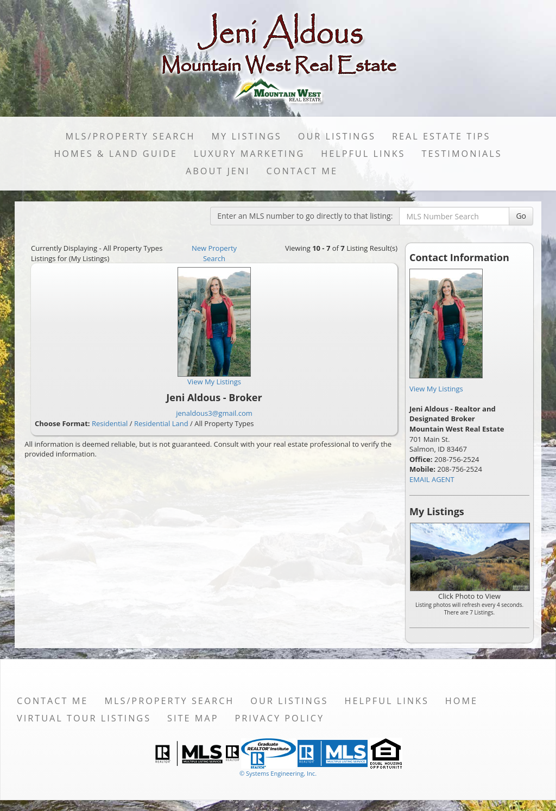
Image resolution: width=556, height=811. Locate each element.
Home (461, 701)
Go (521, 216)
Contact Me (302, 171)
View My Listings (436, 389)
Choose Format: (62, 423)
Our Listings (337, 136)
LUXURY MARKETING (249, 154)
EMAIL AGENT (431, 479)
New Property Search (214, 253)
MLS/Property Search (130, 136)
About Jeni (218, 171)
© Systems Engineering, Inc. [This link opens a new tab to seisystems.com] (278, 773)
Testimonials (462, 154)
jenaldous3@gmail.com (214, 413)
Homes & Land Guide (115, 154)
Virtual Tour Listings (84, 718)
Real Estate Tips (441, 136)
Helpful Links (363, 154)
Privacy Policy (279, 718)
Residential (110, 423)
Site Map (192, 718)
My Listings (246, 136)
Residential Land (161, 423)
